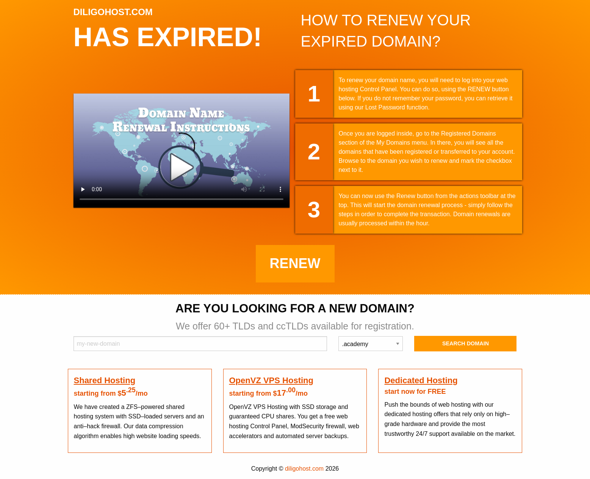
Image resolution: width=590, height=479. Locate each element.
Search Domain (465, 343)
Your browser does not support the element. (182, 151)
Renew (295, 263)
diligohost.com (304, 468)
